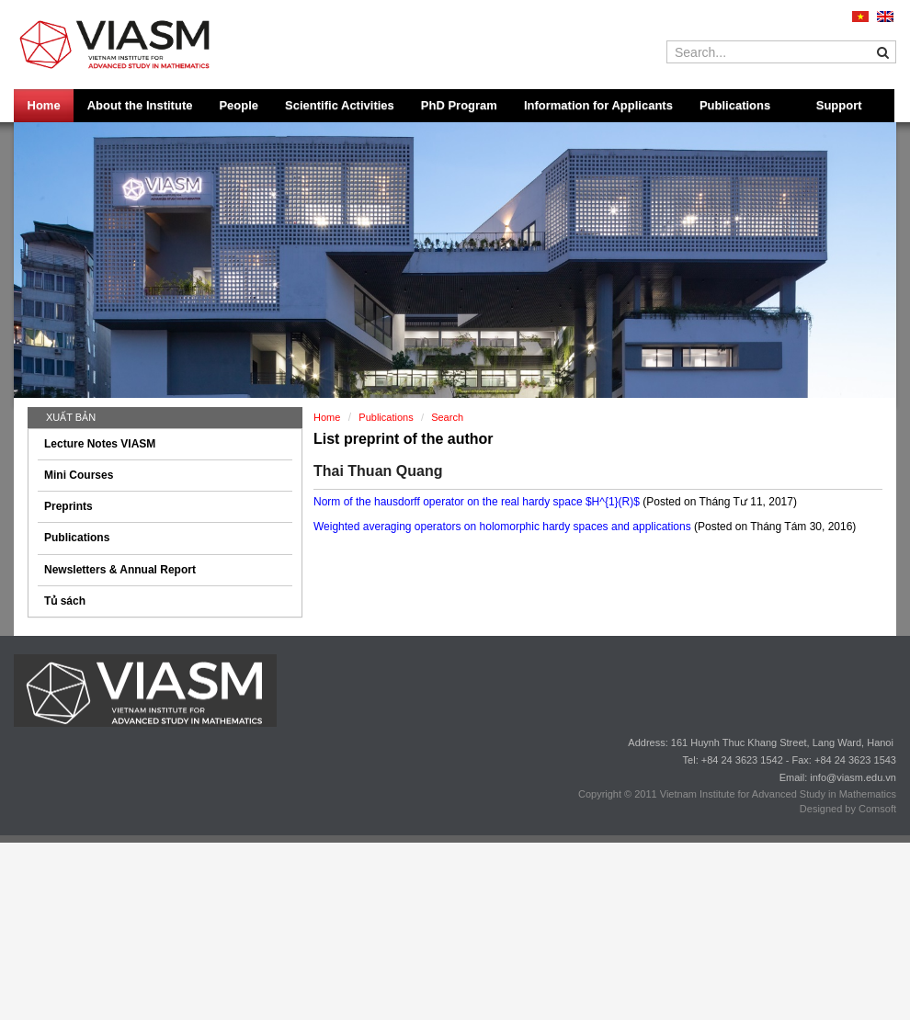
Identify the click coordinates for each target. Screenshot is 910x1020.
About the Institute (140, 105)
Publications (735, 105)
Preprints (68, 506)
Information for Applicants (598, 105)
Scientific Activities (339, 105)
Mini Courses (78, 475)
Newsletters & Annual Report (120, 569)
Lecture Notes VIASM (99, 443)
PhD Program (459, 105)
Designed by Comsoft (848, 808)
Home (44, 105)
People (238, 105)
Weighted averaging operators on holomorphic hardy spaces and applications (503, 526)
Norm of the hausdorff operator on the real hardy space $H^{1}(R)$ (478, 501)
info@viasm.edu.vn (853, 777)
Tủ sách (64, 601)
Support (839, 105)
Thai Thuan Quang (377, 471)
